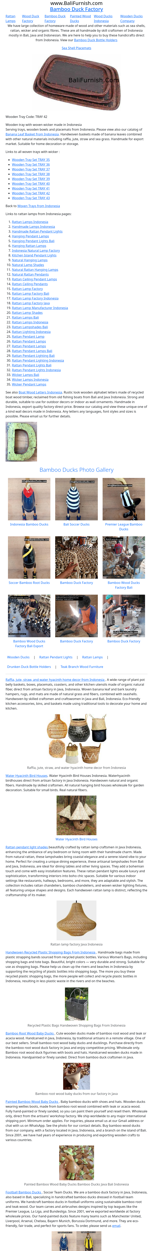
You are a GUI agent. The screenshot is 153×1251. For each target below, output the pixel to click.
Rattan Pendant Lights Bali (31, 365)
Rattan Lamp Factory (27, 289)
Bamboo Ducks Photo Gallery (76, 469)
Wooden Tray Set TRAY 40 (31, 183)
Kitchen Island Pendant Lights (34, 255)
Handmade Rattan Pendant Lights (37, 231)
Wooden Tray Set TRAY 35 (31, 160)
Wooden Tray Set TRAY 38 (31, 174)
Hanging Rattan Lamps (29, 246)
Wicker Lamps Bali (25, 375)
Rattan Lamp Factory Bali (30, 293)
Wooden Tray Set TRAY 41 (31, 188)
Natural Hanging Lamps (30, 260)
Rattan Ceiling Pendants (30, 284)
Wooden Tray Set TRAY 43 (31, 198)
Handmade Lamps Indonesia (33, 226)
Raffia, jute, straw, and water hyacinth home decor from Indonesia (55, 679)
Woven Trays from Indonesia (38, 206)
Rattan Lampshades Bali (30, 327)
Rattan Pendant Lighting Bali (33, 355)
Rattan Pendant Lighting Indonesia (38, 360)
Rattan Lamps (92, 657)
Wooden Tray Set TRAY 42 (31, 193)
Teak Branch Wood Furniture (82, 667)
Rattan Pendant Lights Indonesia (36, 370)
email (116, 1226)
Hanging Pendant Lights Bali (33, 241)
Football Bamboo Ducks (24, 1192)
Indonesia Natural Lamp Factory (36, 250)
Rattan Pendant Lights (55, 657)
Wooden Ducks (18, 657)
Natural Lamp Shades (28, 265)
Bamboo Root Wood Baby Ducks (30, 1033)
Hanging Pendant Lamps (30, 236)
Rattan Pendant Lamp (28, 336)
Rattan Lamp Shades (27, 312)
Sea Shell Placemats (76, 48)
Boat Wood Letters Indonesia (40, 392)
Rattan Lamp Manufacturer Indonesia (40, 308)
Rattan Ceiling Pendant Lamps (34, 279)
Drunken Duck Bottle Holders (29, 667)
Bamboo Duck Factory (76, 9)
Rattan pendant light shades (27, 847)
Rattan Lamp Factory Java (31, 303)
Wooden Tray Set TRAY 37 (31, 169)
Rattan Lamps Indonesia (30, 222)
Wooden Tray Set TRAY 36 (31, 164)
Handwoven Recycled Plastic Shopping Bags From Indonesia (51, 952)
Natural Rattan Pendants (30, 274)
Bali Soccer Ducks (77, 524)
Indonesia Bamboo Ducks (29, 524)
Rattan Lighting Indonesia (31, 332)
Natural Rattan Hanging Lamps (35, 269)
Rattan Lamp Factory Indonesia (35, 298)
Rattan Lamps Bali (25, 317)
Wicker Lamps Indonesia (30, 379)
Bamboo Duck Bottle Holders (95, 40)
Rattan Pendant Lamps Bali (32, 351)
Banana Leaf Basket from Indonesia (32, 134)
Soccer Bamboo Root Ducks (29, 582)
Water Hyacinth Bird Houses (26, 775)
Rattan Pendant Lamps (29, 341)
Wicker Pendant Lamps (29, 384)
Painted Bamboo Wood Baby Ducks (32, 1101)
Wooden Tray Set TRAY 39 (31, 179)
